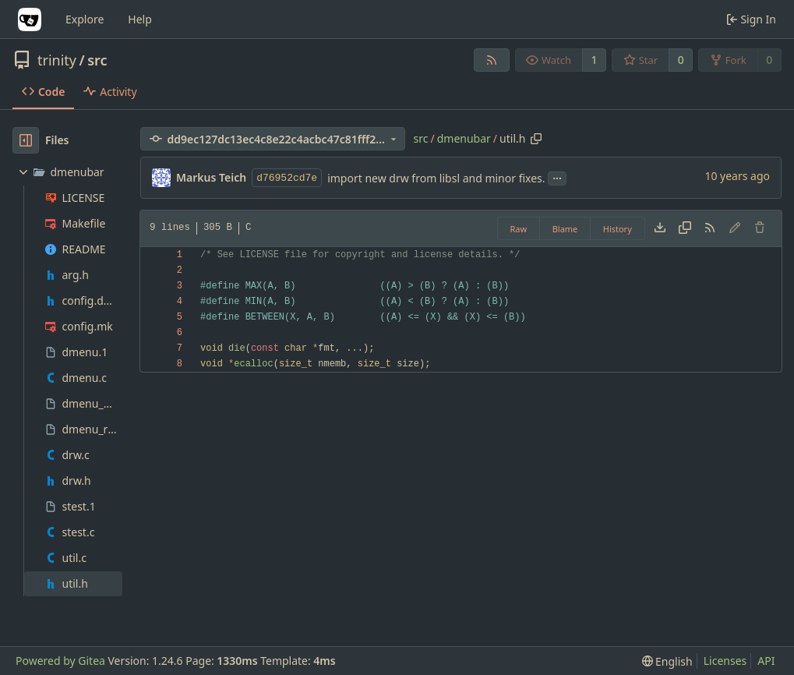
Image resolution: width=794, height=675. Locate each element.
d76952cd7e (286, 178)
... (557, 176)
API (766, 660)
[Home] (29, 19)
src (97, 60)
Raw (519, 229)
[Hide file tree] (25, 140)
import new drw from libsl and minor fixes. (436, 178)
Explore (84, 19)
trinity (56, 60)
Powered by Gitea (60, 660)
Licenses (725, 660)
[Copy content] (684, 228)
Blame (565, 229)
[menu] (667, 661)
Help (140, 19)
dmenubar (464, 138)
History (617, 229)
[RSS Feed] (492, 60)
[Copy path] (536, 138)
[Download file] (660, 228)
